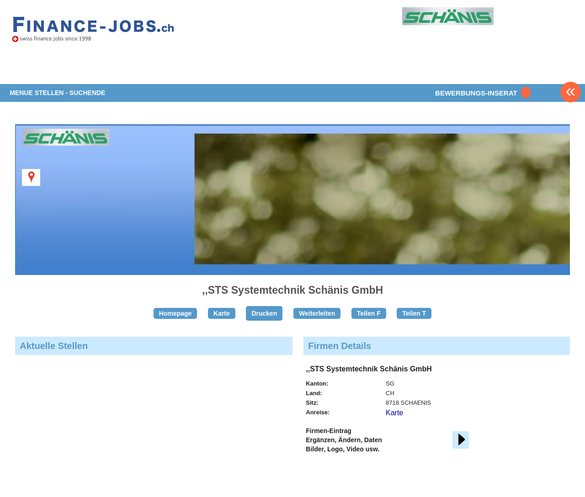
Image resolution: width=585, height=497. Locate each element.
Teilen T (414, 313)
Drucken (264, 313)
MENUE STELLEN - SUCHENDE (57, 92)
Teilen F (369, 313)
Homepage (175, 313)
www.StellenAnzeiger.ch (93, 31)
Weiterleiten (317, 313)
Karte (221, 313)
